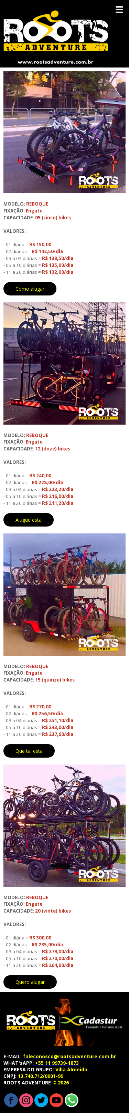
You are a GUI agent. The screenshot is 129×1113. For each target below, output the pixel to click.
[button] (29, 288)
